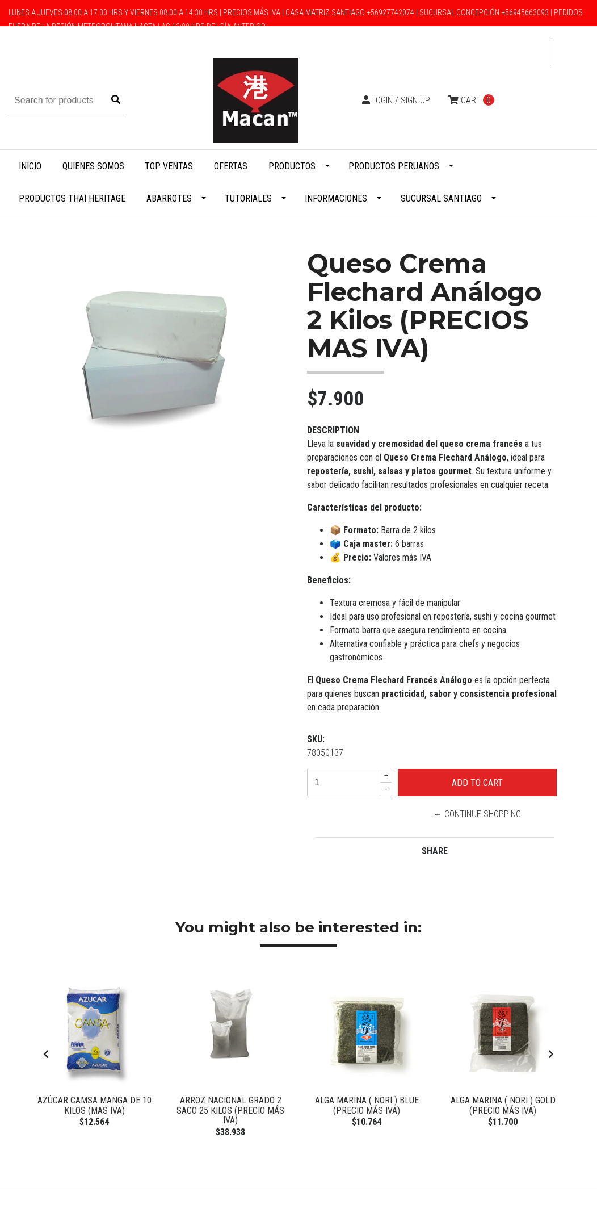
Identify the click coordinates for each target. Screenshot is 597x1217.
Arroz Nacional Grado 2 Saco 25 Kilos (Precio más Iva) (230, 1110)
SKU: (316, 739)
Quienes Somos (93, 166)
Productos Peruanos (393, 166)
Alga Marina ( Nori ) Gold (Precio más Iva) (503, 1105)
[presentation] (46, 1055)
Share (435, 851)
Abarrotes (169, 198)
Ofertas (230, 166)
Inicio (30, 166)
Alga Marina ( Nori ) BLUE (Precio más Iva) (367, 1105)
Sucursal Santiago (441, 198)
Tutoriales (248, 198)
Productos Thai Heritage (72, 198)
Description (333, 430)
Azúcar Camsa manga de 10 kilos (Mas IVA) (94, 1105)
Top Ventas (169, 166)
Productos (292, 166)
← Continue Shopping (477, 814)
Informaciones (336, 198)
